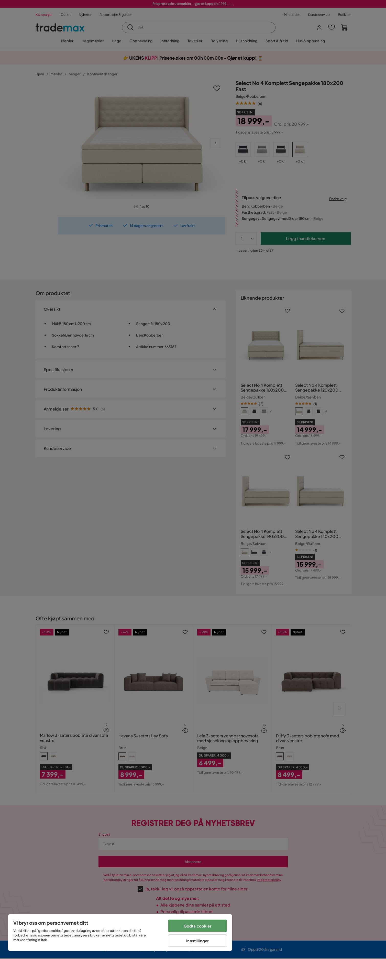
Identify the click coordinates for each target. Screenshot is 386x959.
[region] (120, 932)
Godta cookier (198, 925)
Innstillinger (197, 940)
